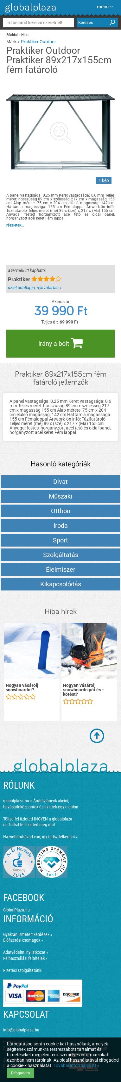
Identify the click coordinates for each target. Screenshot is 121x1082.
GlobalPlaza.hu (16, 909)
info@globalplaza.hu (21, 1029)
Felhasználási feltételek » (25, 958)
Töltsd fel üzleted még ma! (32, 824)
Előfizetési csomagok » (23, 940)
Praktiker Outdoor (38, 41)
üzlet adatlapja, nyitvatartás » (34, 287)
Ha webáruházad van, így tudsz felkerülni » (40, 836)
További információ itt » (76, 1065)
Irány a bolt (60, 343)
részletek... (15, 225)
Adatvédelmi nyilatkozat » (25, 952)
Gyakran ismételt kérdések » (27, 934)
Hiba (25, 35)
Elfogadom (20, 1073)
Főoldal (12, 35)
